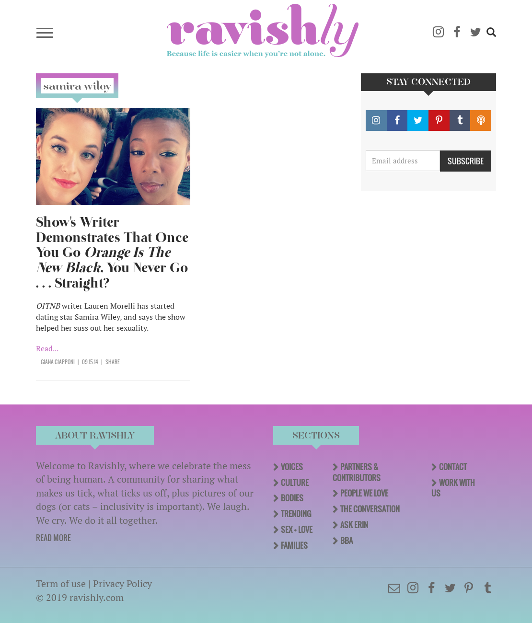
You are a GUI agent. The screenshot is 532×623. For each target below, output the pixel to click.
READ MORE (53, 537)
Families (294, 545)
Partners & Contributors (357, 472)
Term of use (61, 583)
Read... (47, 348)
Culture (295, 482)
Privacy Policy (122, 583)
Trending (296, 513)
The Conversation (370, 509)
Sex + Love (296, 529)
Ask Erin (354, 525)
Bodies (292, 498)
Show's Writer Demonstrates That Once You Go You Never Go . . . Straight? (112, 253)
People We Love (364, 493)
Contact (453, 467)
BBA (346, 540)
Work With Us (453, 488)
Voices (292, 467)
